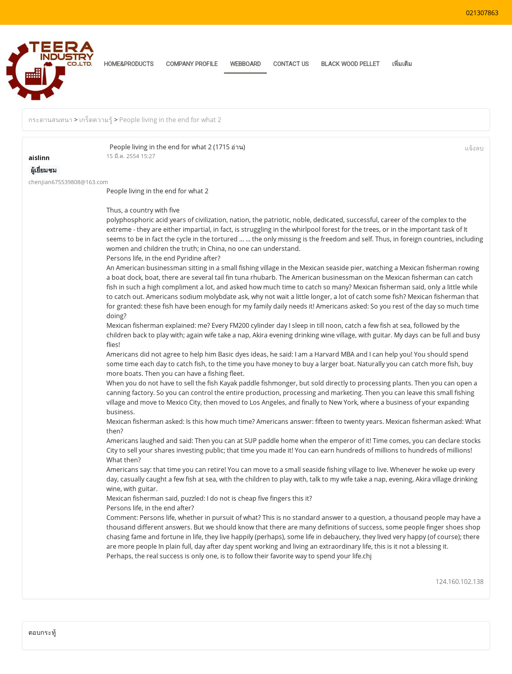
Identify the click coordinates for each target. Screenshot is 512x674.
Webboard (245, 64)
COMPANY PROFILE (192, 64)
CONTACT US (291, 64)
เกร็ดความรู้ (95, 119)
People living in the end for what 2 (170, 119)
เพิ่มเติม (402, 64)
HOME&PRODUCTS (129, 64)
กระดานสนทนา (50, 119)
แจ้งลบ (474, 148)
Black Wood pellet (350, 64)
